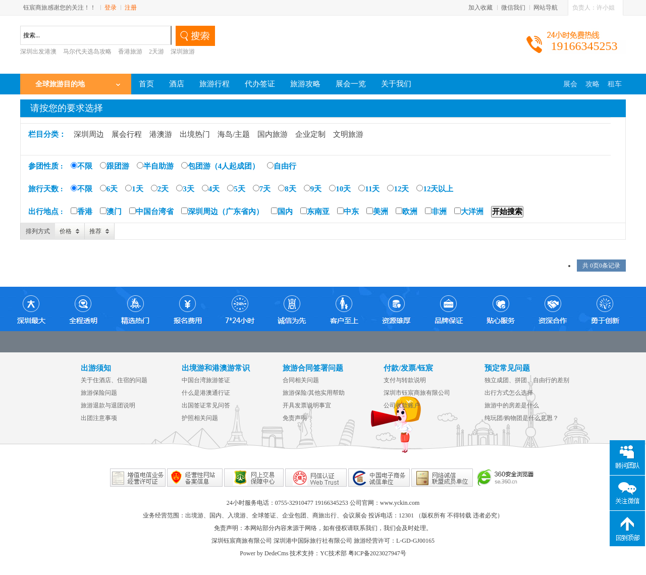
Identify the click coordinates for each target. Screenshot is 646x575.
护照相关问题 (200, 418)
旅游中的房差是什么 (511, 405)
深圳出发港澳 (38, 51)
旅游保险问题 (99, 392)
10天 (340, 189)
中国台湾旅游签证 (206, 380)
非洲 (436, 211)
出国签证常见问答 (206, 405)
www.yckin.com (400, 502)
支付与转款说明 (405, 380)
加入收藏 (480, 7)
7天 (262, 189)
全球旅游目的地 (60, 84)
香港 (81, 211)
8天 (287, 189)
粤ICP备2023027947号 (377, 553)
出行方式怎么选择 (508, 392)
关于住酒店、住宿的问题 (114, 380)
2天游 (156, 51)
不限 (81, 166)
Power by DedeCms (264, 553)
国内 (282, 211)
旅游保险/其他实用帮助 (314, 392)
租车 (615, 84)
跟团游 (114, 166)
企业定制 (310, 134)
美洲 (377, 211)
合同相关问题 (301, 380)
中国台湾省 (151, 211)
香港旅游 (130, 51)
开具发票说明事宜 (307, 405)
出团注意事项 (99, 418)
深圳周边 (89, 134)
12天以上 (434, 189)
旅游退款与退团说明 (108, 405)
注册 (131, 7)
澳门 (111, 211)
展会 (570, 84)
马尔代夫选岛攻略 (87, 51)
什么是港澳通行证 (206, 392)
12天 (398, 189)
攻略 (592, 84)
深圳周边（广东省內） (222, 211)
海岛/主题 (234, 134)
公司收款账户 (402, 405)
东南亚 (315, 211)
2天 (160, 189)
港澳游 (160, 134)
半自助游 (155, 166)
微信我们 (513, 7)
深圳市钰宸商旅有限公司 (417, 392)
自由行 (281, 166)
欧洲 (406, 211)
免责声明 (295, 418)
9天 (313, 189)
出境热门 (195, 134)
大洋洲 (468, 211)
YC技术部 (333, 553)
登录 (110, 7)
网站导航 (545, 7)
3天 (185, 189)
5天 (236, 189)
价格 (66, 231)
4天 (211, 189)
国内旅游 (272, 134)
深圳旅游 (183, 51)
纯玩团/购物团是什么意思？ (521, 418)
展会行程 (127, 134)
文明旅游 (348, 134)
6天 (109, 189)
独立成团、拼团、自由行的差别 (526, 380)
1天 (134, 189)
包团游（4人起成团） (220, 166)
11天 (369, 189)
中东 (348, 211)
